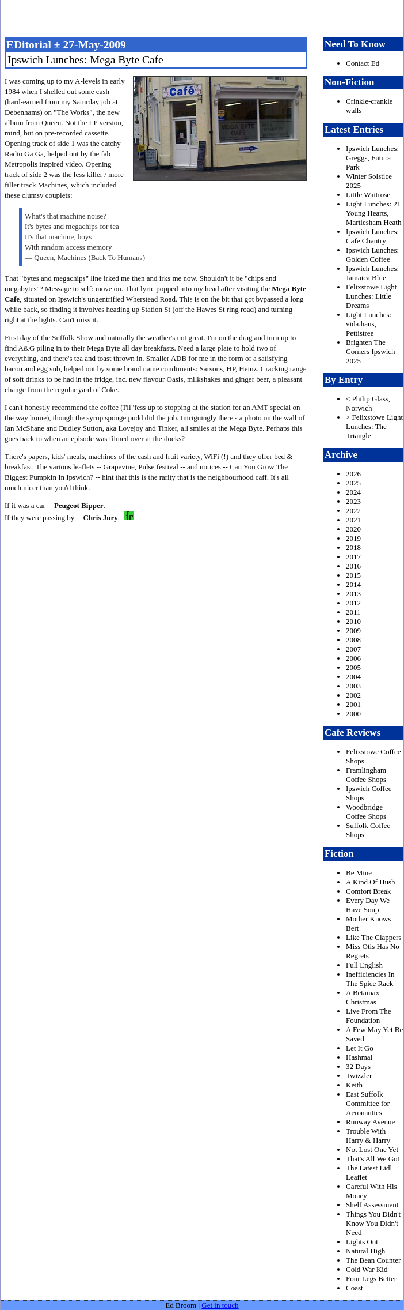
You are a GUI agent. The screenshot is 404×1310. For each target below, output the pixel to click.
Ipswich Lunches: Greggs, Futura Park (372, 157)
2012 (353, 602)
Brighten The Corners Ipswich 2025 (370, 351)
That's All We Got (372, 1158)
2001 (353, 704)
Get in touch (219, 1305)
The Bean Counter (373, 1260)
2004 (353, 676)
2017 (353, 556)
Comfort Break (368, 891)
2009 (353, 630)
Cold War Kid (366, 1269)
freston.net (205, 17)
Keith (354, 1085)
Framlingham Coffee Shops (366, 775)
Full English (364, 965)
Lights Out (362, 1241)
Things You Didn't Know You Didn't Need (373, 1223)
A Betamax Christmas (362, 997)
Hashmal (359, 1057)
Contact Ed (362, 63)
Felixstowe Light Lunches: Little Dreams (371, 296)
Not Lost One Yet (372, 1149)
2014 (353, 584)
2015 (353, 575)
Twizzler (359, 1075)
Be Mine (359, 872)
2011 (353, 612)
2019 (353, 538)
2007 (353, 649)
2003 (353, 686)
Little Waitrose (368, 194)
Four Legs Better (371, 1278)
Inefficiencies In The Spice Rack (370, 979)
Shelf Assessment (372, 1204)
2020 (353, 529)
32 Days (358, 1066)
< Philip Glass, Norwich (368, 403)
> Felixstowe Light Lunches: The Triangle (374, 426)
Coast (354, 1287)
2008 (353, 639)
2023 (353, 501)
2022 (353, 510)
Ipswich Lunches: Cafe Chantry (372, 236)
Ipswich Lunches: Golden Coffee (372, 254)
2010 (353, 621)
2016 (353, 566)
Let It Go (359, 1048)
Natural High (365, 1251)
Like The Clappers (374, 937)
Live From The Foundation (368, 1016)
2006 (353, 658)
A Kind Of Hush (370, 882)
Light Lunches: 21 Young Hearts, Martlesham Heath (373, 213)
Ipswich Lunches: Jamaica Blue (372, 273)
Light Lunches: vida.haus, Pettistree (368, 323)
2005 (353, 667)
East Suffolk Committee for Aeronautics (368, 1103)
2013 (353, 593)
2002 (353, 695)
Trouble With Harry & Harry (368, 1136)
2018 (353, 547)
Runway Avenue (370, 1121)
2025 (353, 483)
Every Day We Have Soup (368, 905)
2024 (353, 492)
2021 (353, 519)
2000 (353, 713)
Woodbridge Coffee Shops (366, 811)
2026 (353, 473)
